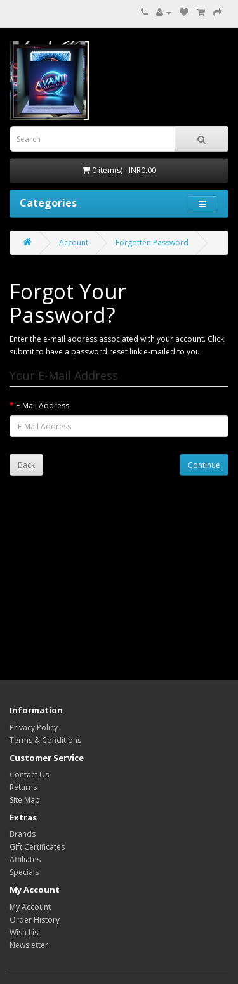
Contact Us (29, 774)
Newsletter (29, 945)
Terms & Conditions (45, 740)
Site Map (25, 799)
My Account (30, 907)
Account (73, 242)
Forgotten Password (152, 242)
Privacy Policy (34, 727)
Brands (23, 834)
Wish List (25, 932)
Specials (24, 872)
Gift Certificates (37, 846)
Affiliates (25, 859)
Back (26, 465)
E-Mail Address (42, 405)
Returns (23, 787)
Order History (35, 919)
